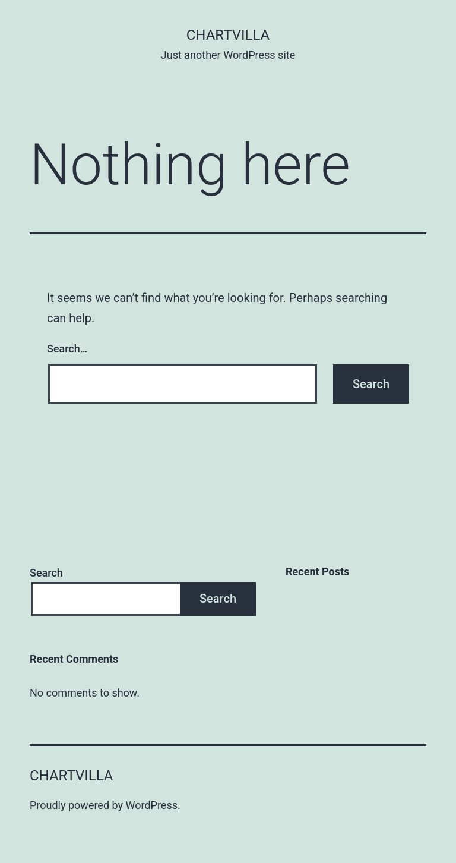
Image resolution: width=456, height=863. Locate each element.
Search (46, 572)
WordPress (152, 805)
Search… (67, 348)
